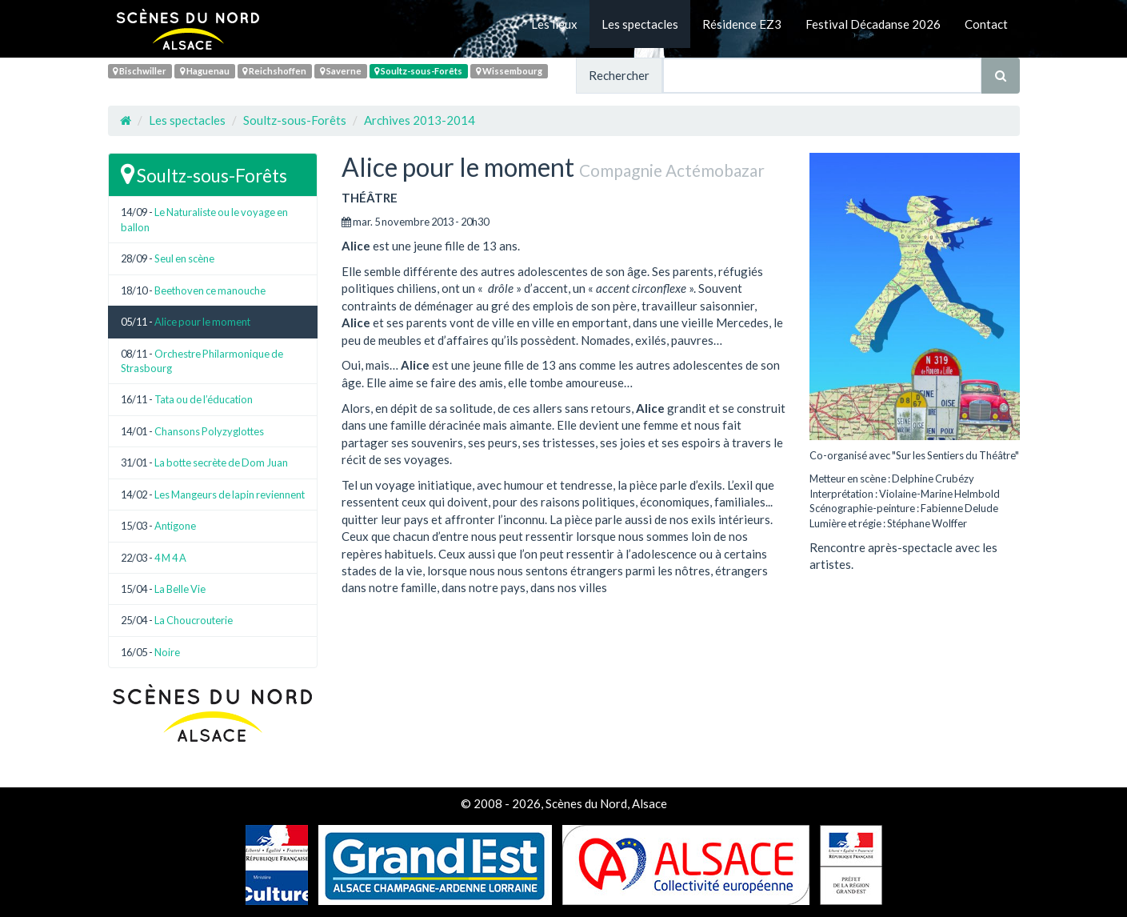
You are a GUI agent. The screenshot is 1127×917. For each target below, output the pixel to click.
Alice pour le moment (202, 321)
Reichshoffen (274, 71)
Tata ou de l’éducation (203, 399)
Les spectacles (639, 24)
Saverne (341, 71)
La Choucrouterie (193, 620)
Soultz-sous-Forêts (418, 71)
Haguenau (205, 71)
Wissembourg (509, 71)
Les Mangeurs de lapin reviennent (229, 494)
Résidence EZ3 (741, 24)
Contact (986, 24)
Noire (167, 652)
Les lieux (554, 24)
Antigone (175, 525)
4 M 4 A (170, 557)
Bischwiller (139, 71)
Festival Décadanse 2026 (873, 24)
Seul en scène (184, 258)
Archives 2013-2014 (419, 120)
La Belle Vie (180, 589)
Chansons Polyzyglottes (209, 431)
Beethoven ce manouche (210, 290)
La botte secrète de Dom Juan (221, 462)
